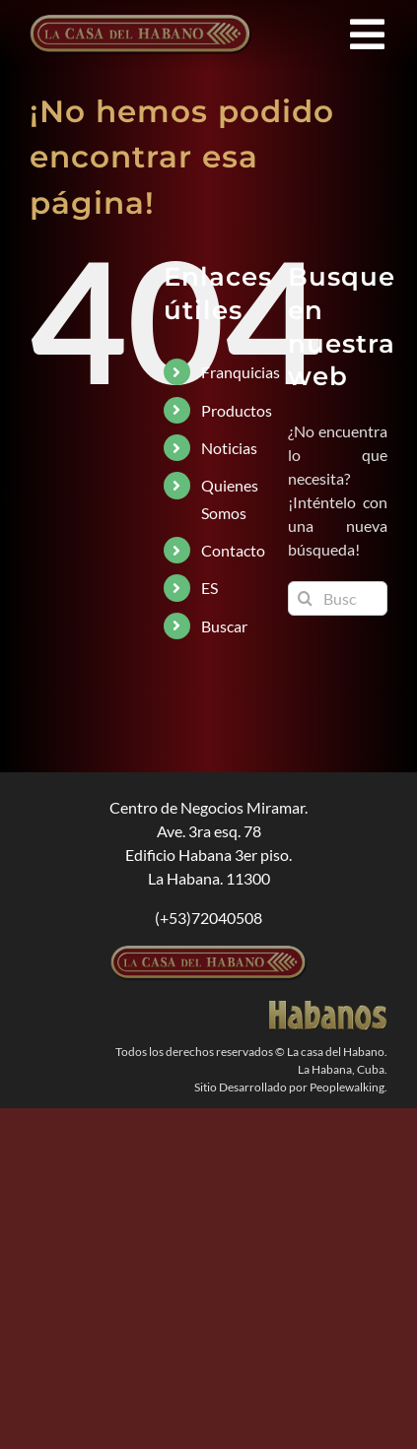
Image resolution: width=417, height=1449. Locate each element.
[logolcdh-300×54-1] (209, 953)
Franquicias (240, 371)
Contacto (233, 550)
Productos (236, 410)
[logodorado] (328, 1008)
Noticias (229, 447)
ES (209, 587)
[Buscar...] (337, 598)
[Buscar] (305, 598)
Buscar (224, 626)
